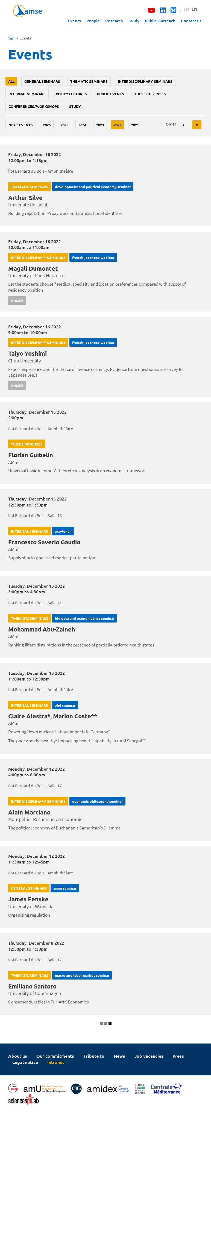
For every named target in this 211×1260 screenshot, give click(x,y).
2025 (64, 125)
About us (17, 1056)
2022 (117, 125)
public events (110, 93)
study (75, 106)
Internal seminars (27, 93)
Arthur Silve (25, 197)
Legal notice (25, 1062)
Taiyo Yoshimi (27, 353)
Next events (20, 125)
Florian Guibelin (30, 455)
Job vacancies (148, 1056)
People (93, 20)
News (119, 1056)
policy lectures (71, 93)
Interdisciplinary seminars (145, 81)
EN (194, 9)
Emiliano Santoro (32, 986)
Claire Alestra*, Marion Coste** (52, 716)
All (11, 81)
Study (133, 20)
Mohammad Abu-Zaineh (41, 629)
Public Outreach (160, 20)
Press (178, 1056)
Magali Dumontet (33, 268)
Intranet (55, 1062)
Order (171, 124)
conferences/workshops (33, 106)
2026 (47, 125)
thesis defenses (150, 93)
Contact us (191, 20)
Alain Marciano (29, 812)
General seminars (42, 81)
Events (74, 20)
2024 (82, 125)
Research (114, 20)
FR (186, 9)
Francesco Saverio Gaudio (44, 542)
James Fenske (28, 899)
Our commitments (55, 1056)
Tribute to (93, 1056)
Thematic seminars (89, 81)
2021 (135, 125)
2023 (100, 125)
